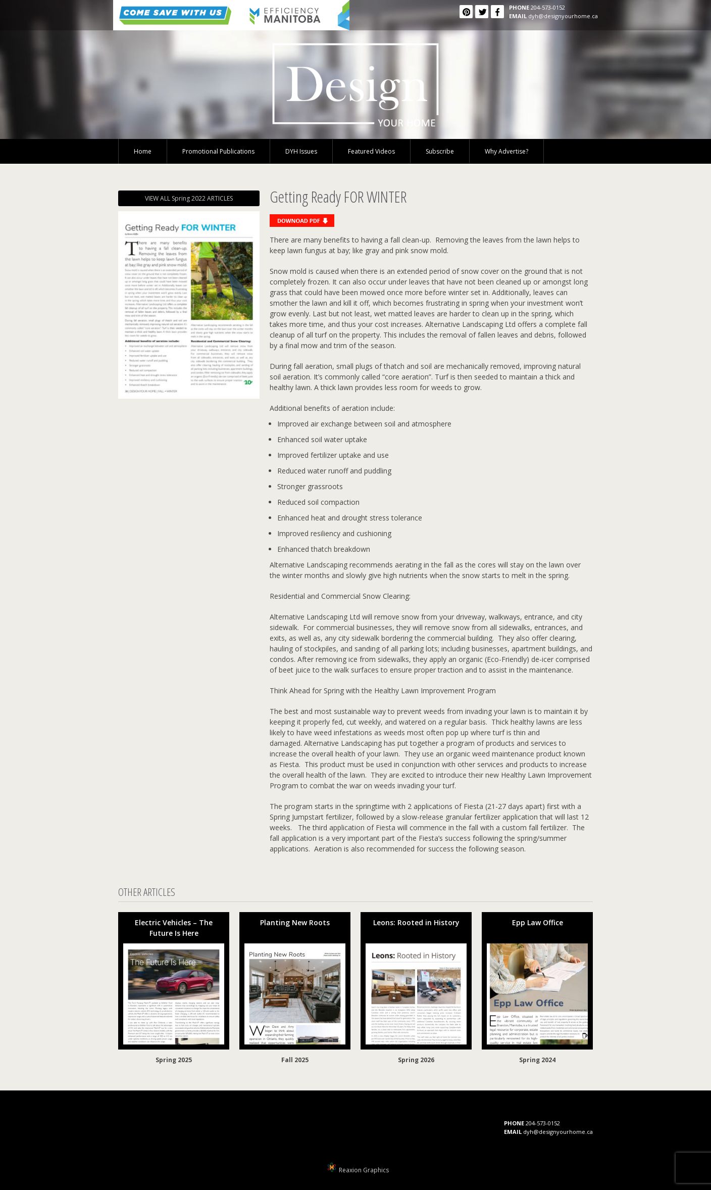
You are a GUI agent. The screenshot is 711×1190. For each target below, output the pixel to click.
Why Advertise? (506, 151)
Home (142, 151)
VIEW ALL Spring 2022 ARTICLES (189, 198)
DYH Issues (301, 151)
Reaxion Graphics (364, 1170)
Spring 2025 (174, 1060)
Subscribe (440, 151)
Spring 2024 (537, 1060)
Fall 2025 (295, 1060)
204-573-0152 (548, 7)
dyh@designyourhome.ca (563, 16)
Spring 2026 (416, 1060)
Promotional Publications (218, 151)
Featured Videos (371, 151)
